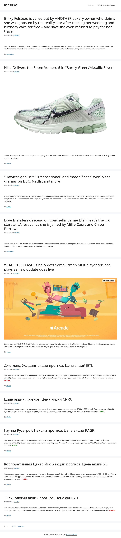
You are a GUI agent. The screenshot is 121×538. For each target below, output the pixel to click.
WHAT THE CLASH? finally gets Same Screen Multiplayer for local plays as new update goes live (57, 267)
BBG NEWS (10, 5)
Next (21, 526)
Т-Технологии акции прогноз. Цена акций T (41, 497)
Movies (8, 163)
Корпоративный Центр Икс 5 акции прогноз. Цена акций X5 (56, 464)
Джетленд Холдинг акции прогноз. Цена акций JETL (48, 365)
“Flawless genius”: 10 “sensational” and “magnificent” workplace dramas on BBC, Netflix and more (57, 179)
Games (8, 207)
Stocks (8, 386)
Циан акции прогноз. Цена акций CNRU (38, 399)
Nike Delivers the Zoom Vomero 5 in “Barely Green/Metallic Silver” (59, 67)
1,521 (14, 526)
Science (91, 5)
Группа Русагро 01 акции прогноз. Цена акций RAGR (49, 430)
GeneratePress (71, 535)
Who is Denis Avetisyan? (106, 5)
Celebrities (10, 54)
